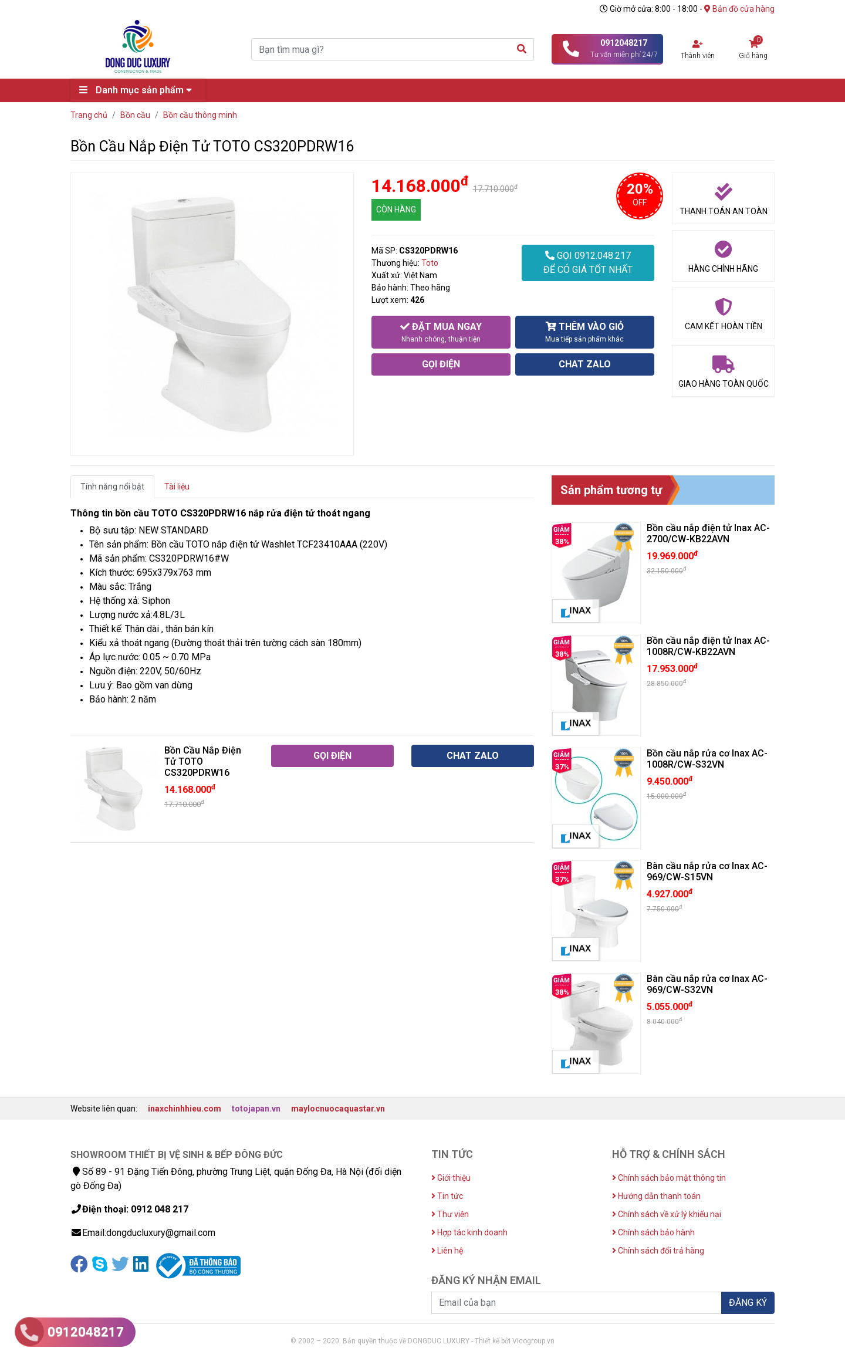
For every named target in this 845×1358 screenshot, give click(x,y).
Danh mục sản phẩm (138, 90)
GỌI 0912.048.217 (588, 263)
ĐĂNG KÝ (748, 1302)
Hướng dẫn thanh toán (656, 1196)
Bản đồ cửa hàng (739, 8)
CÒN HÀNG (396, 209)
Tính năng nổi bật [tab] (112, 486)
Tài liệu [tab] (177, 486)
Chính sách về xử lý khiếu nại (666, 1214)
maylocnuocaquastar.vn (338, 1108)
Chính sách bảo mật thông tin (669, 1178)
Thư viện (450, 1214)
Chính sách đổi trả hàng (658, 1250)
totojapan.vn (256, 1108)
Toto (429, 263)
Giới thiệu (451, 1178)
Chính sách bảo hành (653, 1232)
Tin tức (447, 1196)
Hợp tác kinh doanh (469, 1232)
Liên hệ (447, 1250)
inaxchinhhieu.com (184, 1108)
